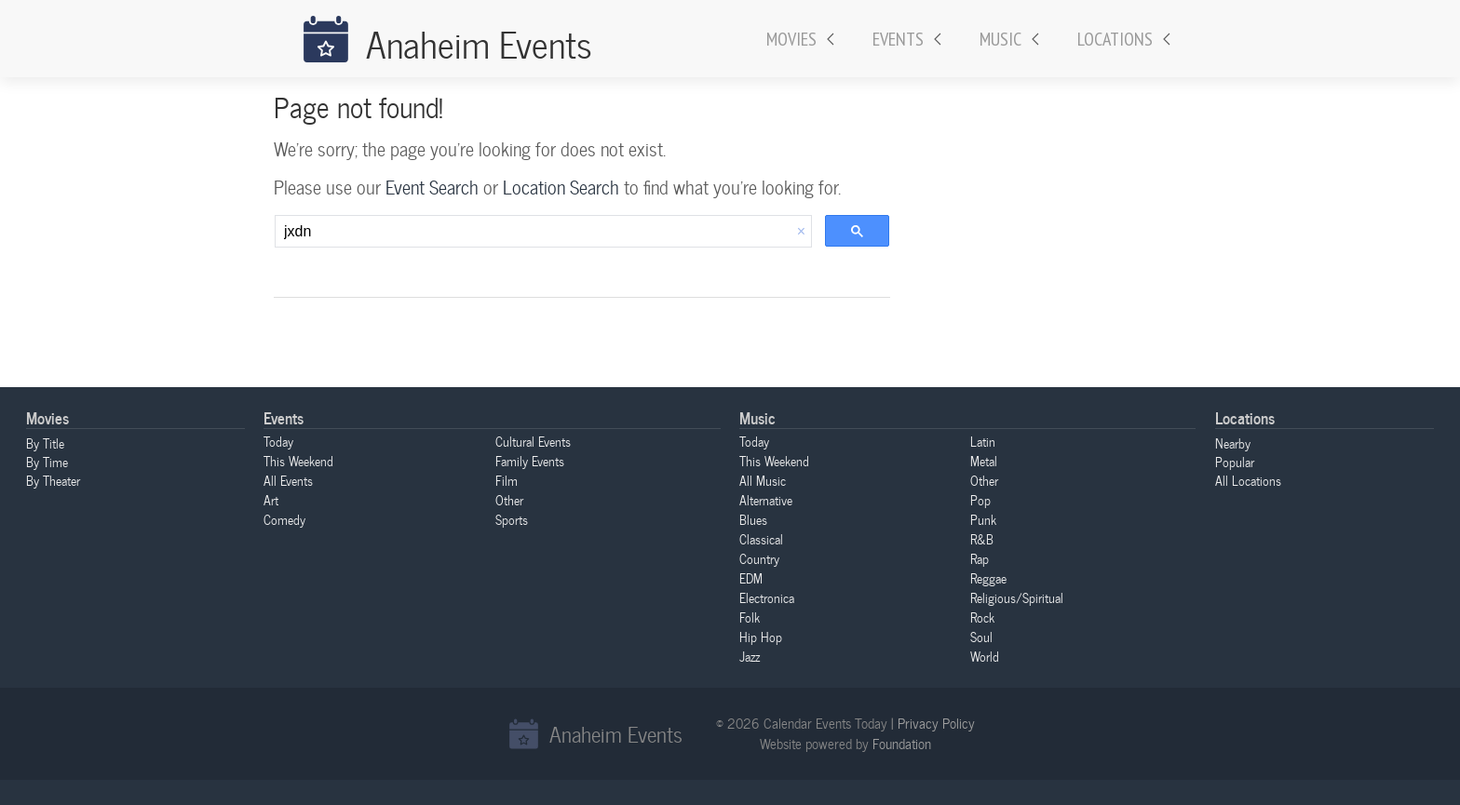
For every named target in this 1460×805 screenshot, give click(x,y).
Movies (791, 39)
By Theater (53, 480)
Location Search (561, 187)
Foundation (901, 743)
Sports (511, 519)
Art (271, 500)
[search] (533, 231)
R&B (982, 539)
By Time (47, 461)
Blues (753, 519)
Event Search (432, 187)
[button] (801, 231)
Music (1000, 39)
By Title (45, 443)
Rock (982, 617)
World (984, 656)
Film (506, 480)
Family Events (529, 460)
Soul (981, 636)
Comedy (284, 519)
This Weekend (298, 460)
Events (898, 39)
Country (759, 558)
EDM (751, 578)
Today (278, 441)
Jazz (749, 656)
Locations (1115, 39)
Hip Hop (760, 636)
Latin (982, 441)
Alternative (765, 500)
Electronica (766, 597)
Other (509, 500)
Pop (980, 500)
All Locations (1248, 480)
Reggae (988, 578)
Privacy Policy (936, 723)
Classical (761, 539)
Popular (1234, 461)
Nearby (1232, 443)
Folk (749, 617)
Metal (983, 460)
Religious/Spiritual (1016, 597)
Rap (979, 558)
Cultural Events (533, 441)
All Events (288, 480)
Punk (983, 519)
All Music (762, 480)
